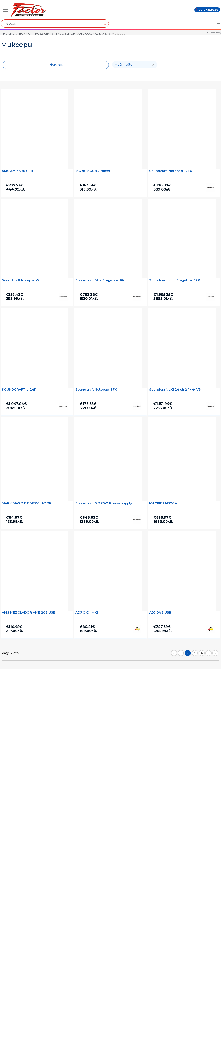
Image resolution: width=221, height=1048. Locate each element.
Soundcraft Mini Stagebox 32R (174, 280)
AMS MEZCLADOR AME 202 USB (28, 612)
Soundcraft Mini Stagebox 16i (99, 280)
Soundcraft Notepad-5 (20, 280)
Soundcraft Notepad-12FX (170, 171)
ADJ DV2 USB (160, 612)
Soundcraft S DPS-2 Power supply (103, 503)
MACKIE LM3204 (163, 503)
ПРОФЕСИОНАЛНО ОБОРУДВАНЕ (81, 33)
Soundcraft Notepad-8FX (96, 389)
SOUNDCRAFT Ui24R (19, 389)
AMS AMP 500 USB (17, 171)
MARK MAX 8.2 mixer (92, 171)
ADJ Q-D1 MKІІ (87, 612)
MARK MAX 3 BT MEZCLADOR (27, 503)
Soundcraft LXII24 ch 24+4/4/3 (175, 389)
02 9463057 (208, 10)
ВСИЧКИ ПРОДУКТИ (34, 33)
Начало (8, 33)
